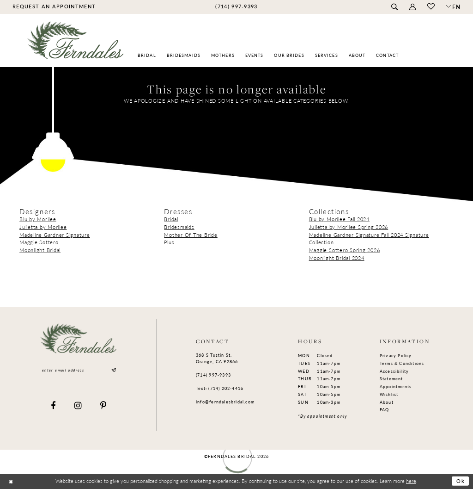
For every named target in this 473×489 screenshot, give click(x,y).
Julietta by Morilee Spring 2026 (348, 226)
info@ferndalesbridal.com (225, 402)
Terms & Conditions (402, 363)
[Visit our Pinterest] (103, 406)
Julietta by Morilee (43, 226)
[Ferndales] (76, 44)
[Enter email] (79, 370)
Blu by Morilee (37, 219)
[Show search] (394, 7)
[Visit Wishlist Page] (430, 7)
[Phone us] (236, 6)
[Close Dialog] (11, 481)
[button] (412, 7)
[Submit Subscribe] (112, 370)
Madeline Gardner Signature (54, 234)
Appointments (396, 387)
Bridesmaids (179, 226)
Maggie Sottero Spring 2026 (344, 250)
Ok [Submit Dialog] (460, 481)
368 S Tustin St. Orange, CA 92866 (217, 358)
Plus (169, 242)
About (387, 402)
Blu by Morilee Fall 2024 (339, 219)
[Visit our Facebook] (53, 406)
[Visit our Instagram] (78, 406)
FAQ (384, 410)
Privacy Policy (396, 356)
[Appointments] (53, 6)
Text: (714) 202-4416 (219, 388)
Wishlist (389, 394)
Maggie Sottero (39, 242)
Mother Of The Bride (190, 234)
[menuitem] (53, 6)
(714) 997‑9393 (213, 375)
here (411, 480)
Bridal (171, 219)
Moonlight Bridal (40, 250)
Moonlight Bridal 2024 (336, 257)
